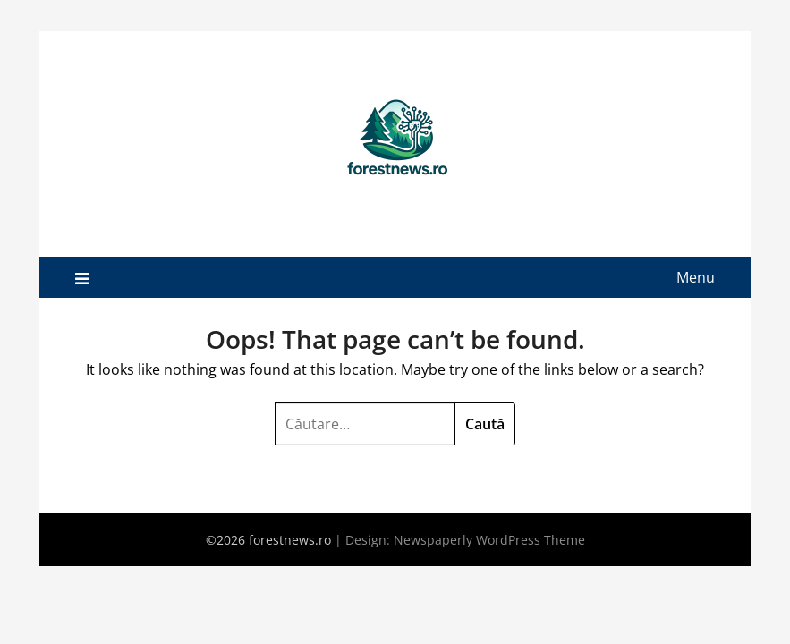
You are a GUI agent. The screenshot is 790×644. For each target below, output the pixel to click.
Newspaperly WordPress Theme (489, 539)
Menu (695, 277)
